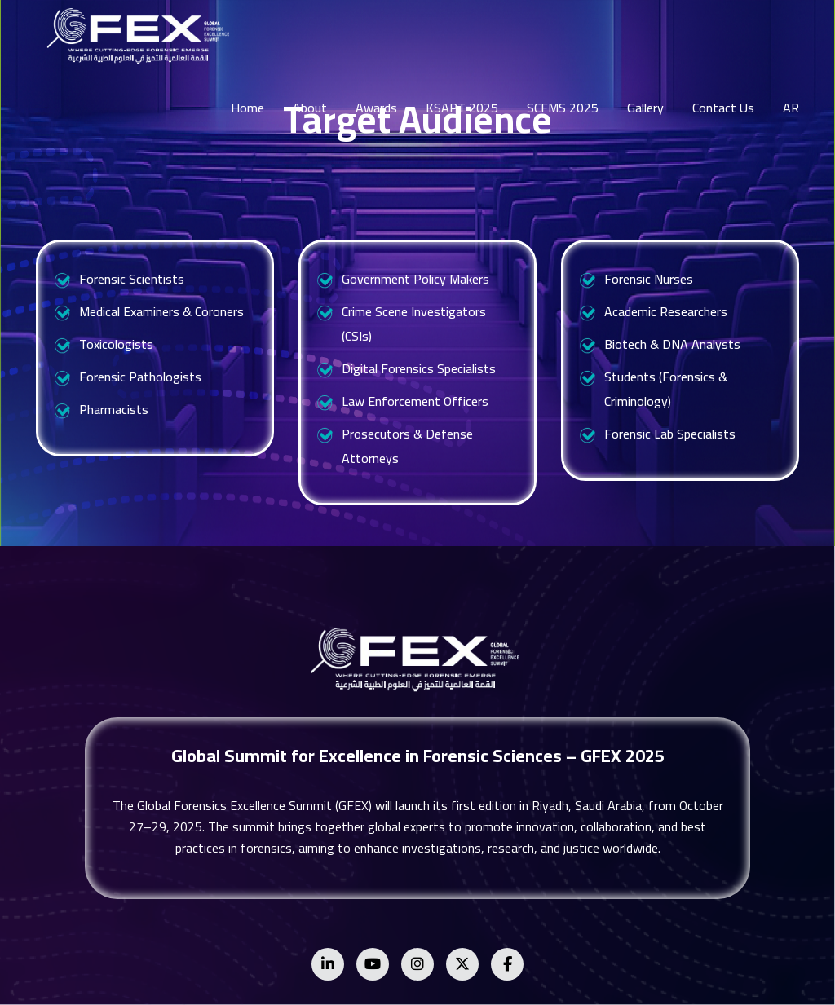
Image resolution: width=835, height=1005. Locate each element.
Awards (376, 107)
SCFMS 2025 (563, 107)
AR (791, 107)
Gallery (645, 107)
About (310, 107)
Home (247, 107)
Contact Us (723, 107)
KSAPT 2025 (462, 107)
